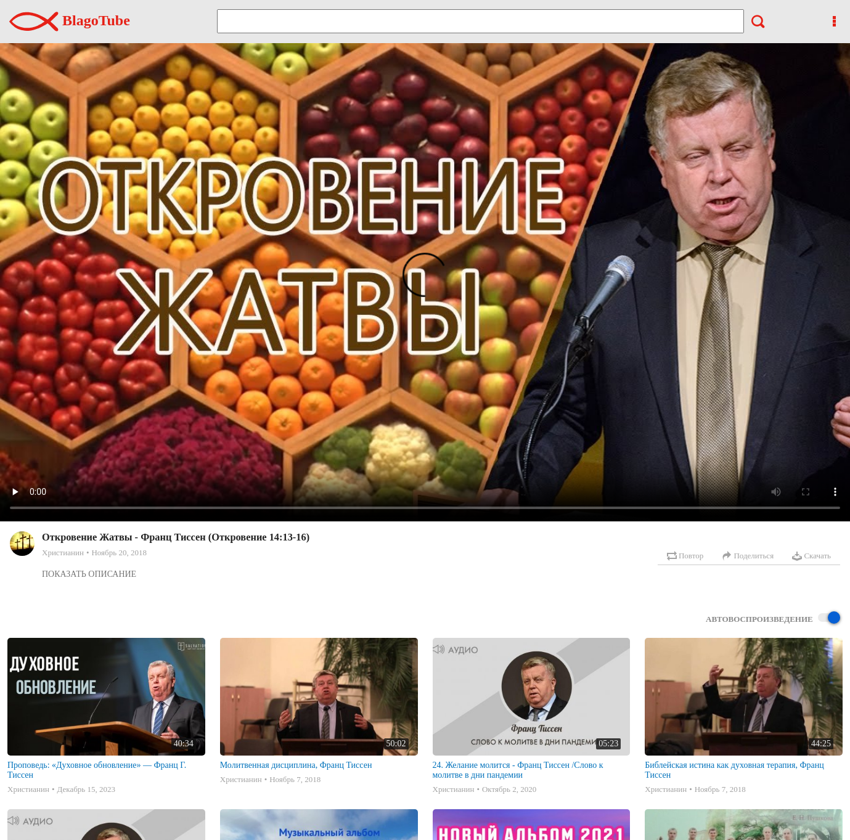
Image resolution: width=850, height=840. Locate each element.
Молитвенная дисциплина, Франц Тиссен (296, 765)
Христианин (63, 552)
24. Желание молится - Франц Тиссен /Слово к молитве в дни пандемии (518, 770)
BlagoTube (69, 20)
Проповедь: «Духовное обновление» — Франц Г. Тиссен (96, 770)
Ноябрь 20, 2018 (118, 552)
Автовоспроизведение (773, 618)
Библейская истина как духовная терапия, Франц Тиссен (734, 770)
